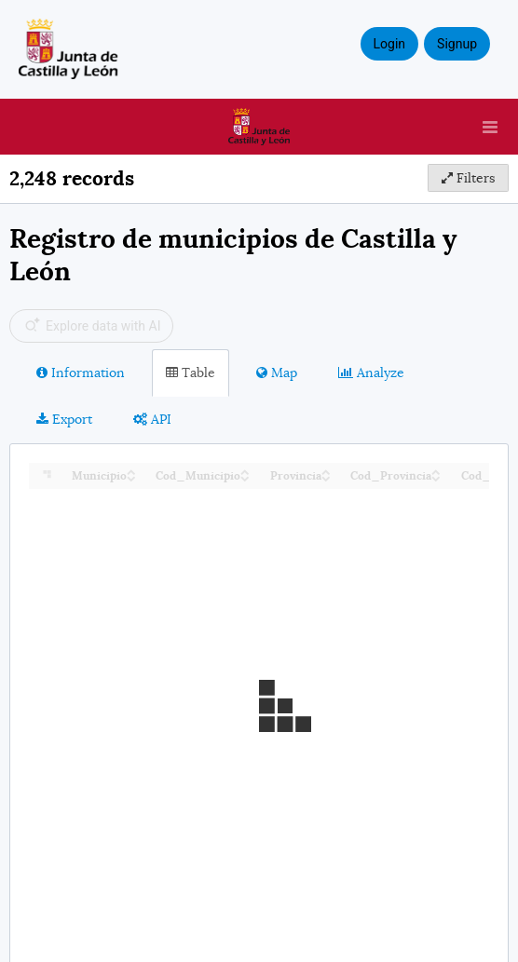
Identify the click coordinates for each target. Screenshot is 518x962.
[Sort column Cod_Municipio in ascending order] (245, 470)
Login (390, 43)
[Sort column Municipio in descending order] (131, 477)
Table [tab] (190, 372)
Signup (457, 43)
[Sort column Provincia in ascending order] (326, 470)
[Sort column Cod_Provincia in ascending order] (436, 470)
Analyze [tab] (371, 372)
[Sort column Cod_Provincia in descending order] (436, 477)
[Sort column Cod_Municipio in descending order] (245, 477)
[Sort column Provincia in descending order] (326, 477)
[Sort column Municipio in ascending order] (131, 470)
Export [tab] (64, 419)
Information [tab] (80, 372)
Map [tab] (276, 372)
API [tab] (152, 419)
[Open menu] (490, 127)
